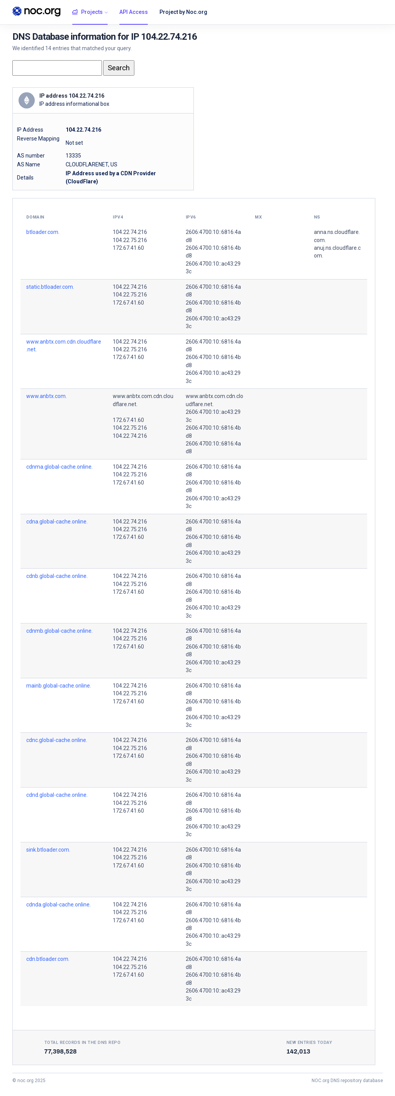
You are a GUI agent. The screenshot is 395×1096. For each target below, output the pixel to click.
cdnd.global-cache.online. (57, 795)
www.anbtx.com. (46, 396)
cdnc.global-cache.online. (56, 740)
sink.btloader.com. (48, 850)
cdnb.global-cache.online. (57, 576)
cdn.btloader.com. (48, 959)
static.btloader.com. (50, 287)
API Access (133, 12)
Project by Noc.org (183, 12)
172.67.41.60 (128, 248)
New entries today (309, 1042)
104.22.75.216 (130, 240)
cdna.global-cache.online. (57, 521)
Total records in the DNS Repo (82, 1042)
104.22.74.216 (130, 232)
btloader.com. (42, 232)
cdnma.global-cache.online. (59, 467)
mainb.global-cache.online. (58, 686)
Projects (87, 12)
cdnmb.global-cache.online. (59, 631)
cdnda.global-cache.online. (58, 904)
